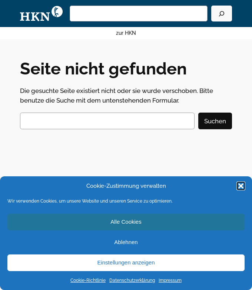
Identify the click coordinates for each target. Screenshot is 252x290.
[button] (241, 186)
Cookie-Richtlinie (88, 280)
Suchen (215, 121)
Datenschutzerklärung (132, 280)
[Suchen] (221, 13)
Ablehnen (125, 242)
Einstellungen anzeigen (126, 262)
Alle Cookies (125, 222)
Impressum (170, 280)
